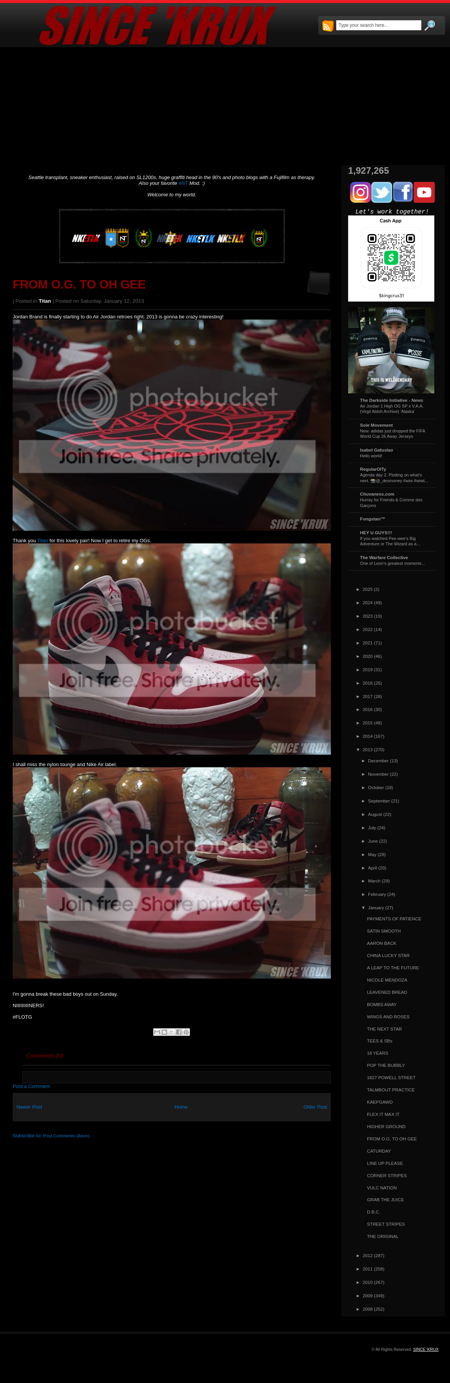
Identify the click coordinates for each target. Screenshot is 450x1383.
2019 (368, 669)
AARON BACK (381, 943)
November (378, 773)
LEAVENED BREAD (387, 992)
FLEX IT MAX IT (383, 1114)
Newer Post (29, 1107)
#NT (183, 183)
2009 (368, 1295)
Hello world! (371, 455)
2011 (368, 1268)
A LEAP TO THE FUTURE (393, 967)
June (373, 840)
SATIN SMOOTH (384, 930)
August (375, 814)
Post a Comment (31, 1086)
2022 (368, 629)
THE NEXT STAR (384, 1028)
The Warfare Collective (384, 557)
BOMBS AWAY (382, 1004)
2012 (368, 1255)
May (372, 854)
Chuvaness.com (377, 493)
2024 (368, 602)
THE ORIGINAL (382, 1236)
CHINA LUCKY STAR (388, 955)
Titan (45, 301)
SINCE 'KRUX (426, 1349)
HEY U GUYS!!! (376, 532)
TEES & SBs (379, 1040)
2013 (368, 749)
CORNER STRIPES (387, 1175)
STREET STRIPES (386, 1224)
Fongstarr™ (372, 518)
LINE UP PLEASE (385, 1163)
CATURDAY (379, 1150)
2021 (368, 642)
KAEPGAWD (380, 1101)
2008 (368, 1308)
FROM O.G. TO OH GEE (79, 284)
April (372, 867)
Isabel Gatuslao (376, 449)
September (379, 800)
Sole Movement (376, 424)
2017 (368, 696)
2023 (368, 615)
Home (181, 1107)
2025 (368, 589)
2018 (368, 682)
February (377, 894)
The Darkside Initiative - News (391, 400)
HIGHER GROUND (386, 1126)
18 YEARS (377, 1052)
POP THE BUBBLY (386, 1065)
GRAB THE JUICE (385, 1199)
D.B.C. (373, 1211)
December (378, 760)
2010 (368, 1282)
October (376, 787)
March (374, 880)
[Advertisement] (225, 106)
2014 (368, 736)
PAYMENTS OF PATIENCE (394, 918)
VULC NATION (382, 1187)
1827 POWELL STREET (391, 1077)
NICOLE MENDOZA (387, 979)
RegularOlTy (373, 468)
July (372, 827)
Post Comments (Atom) (66, 1135)
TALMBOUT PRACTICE (391, 1089)
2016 (368, 709)
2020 (368, 656)
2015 (368, 722)
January (376, 907)
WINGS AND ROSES (388, 1016)
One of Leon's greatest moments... (392, 563)
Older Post (315, 1107)
